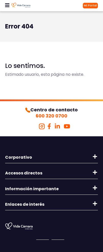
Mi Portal (90, 5)
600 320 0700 (51, 116)
